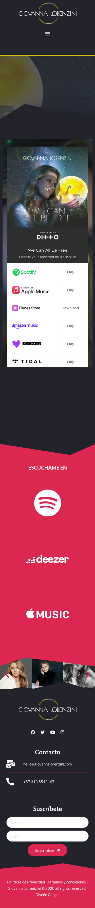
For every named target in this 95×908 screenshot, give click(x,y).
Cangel (54, 894)
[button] (47, 33)
